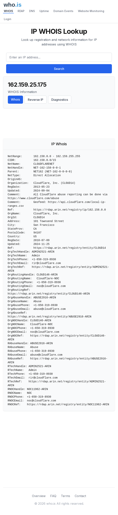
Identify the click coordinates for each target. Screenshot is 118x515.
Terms (65, 496)
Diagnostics (59, 100)
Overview (39, 496)
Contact (80, 496)
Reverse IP (35, 100)
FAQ (53, 496)
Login (7, 19)
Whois (15, 99)
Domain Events (63, 11)
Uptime (44, 11)
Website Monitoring (91, 11)
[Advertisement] (59, 124)
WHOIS (8, 11)
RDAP (21, 11)
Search (59, 69)
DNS (32, 11)
